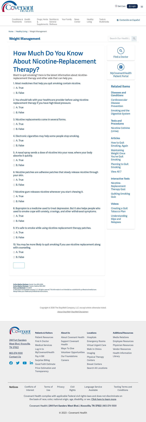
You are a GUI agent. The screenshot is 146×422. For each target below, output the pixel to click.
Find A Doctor (42, 341)
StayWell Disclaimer (79, 312)
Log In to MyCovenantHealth (44, 351)
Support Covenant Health (70, 343)
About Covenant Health (72, 337)
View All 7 (116, 171)
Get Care (120, 6)
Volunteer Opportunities (73, 352)
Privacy (60, 386)
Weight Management (38, 31)
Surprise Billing (42, 360)
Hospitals (91, 337)
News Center (77, 20)
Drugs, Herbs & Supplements (42, 21)
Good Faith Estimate (45, 364)
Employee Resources (123, 341)
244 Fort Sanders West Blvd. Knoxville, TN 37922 (19, 344)
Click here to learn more (103, 399)
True (19, 87)
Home (11, 31)
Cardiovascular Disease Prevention (119, 103)
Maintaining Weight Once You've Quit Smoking (118, 155)
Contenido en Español (129, 20)
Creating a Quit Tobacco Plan (119, 210)
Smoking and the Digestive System (120, 112)
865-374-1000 (16, 353)
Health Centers (27, 20)
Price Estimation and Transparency (45, 370)
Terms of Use (48, 388)
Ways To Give (67, 348)
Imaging (91, 353)
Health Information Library (122, 355)
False (20, 92)
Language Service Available (93, 388)
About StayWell (63, 312)
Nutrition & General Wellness (54, 21)
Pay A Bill (39, 356)
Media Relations (121, 337)
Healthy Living (90, 20)
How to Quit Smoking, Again (119, 144)
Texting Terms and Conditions (123, 388)
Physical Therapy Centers (95, 359)
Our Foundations (69, 356)
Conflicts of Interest (30, 388)
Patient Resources (44, 337)
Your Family (67, 19)
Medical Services (43, 345)
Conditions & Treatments (17, 20)
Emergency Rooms (96, 341)
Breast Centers (94, 364)
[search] (120, 38)
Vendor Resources (122, 349)
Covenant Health (38, 405)
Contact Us (15, 356)
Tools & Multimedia (104, 20)
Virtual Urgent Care (96, 345)
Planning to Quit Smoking (119, 165)
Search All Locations (97, 368)
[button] (142, 6)
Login (132, 6)
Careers (65, 360)
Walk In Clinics (94, 349)
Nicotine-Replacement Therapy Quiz (118, 186)
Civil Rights (72, 388)
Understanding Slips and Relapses (119, 219)
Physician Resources (123, 345)
